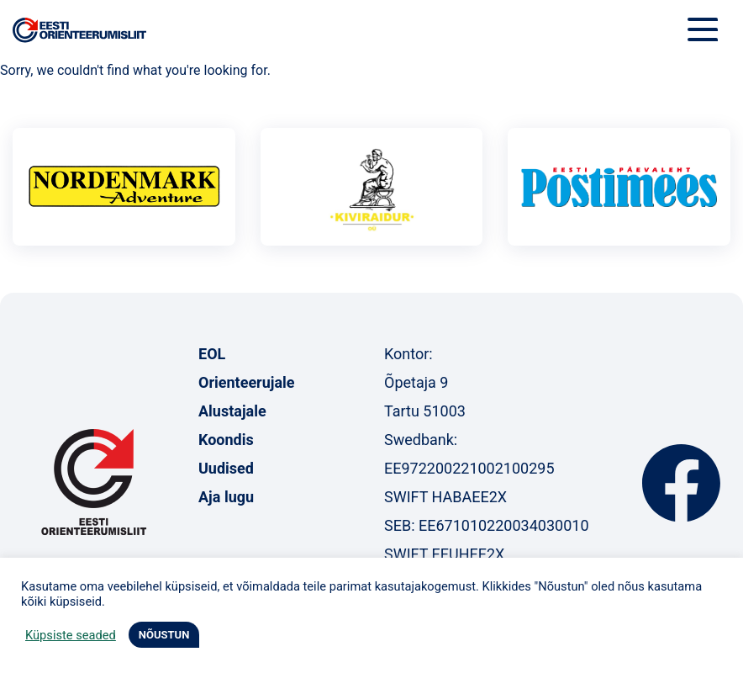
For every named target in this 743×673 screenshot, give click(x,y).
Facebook (681, 483)
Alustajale (232, 411)
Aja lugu (226, 497)
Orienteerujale (246, 382)
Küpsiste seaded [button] (70, 635)
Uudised (226, 468)
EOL (211, 354)
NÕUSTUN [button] (164, 634)
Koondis (226, 439)
